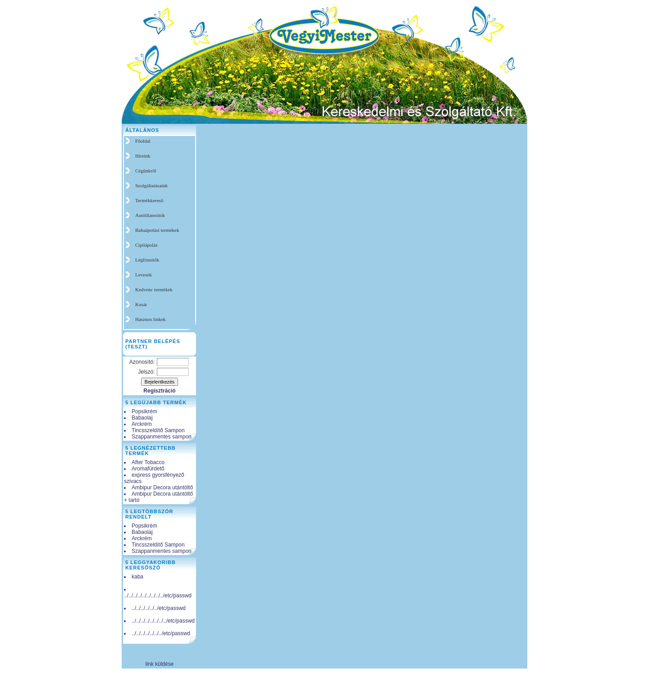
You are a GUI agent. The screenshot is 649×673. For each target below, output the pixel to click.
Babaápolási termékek (157, 230)
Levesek (143, 274)
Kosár (141, 304)
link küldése (160, 664)
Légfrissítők (147, 259)
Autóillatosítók (150, 215)
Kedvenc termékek (154, 289)
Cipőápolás (146, 245)
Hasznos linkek (150, 319)
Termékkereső (149, 200)
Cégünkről (145, 170)
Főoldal (143, 141)
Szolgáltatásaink (151, 185)
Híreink (143, 155)
